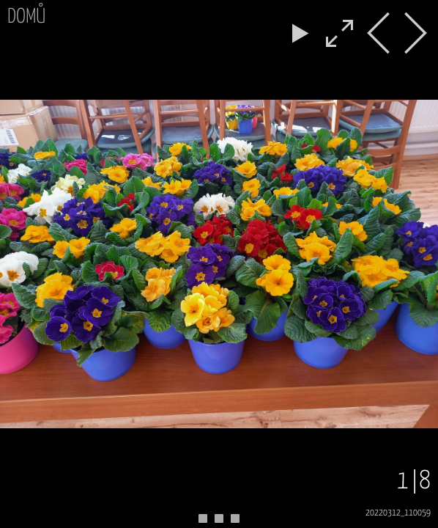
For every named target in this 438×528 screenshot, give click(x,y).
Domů (26, 17)
